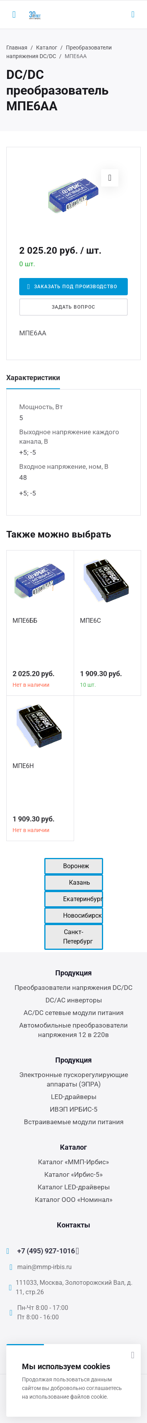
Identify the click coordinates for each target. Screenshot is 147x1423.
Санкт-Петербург (78, 936)
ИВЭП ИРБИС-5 (74, 1109)
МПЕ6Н (23, 766)
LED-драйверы (73, 1097)
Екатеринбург (83, 899)
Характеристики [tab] (33, 377)
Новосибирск (82, 915)
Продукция (73, 973)
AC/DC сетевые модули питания (73, 1013)
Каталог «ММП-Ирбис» (73, 1162)
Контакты (73, 1225)
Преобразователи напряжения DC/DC (73, 987)
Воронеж (76, 866)
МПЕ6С (90, 620)
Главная (16, 47)
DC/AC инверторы (73, 1000)
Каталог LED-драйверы (74, 1187)
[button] (109, 178)
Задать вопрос (73, 307)
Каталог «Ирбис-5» (73, 1174)
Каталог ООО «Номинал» (74, 1200)
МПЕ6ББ (25, 620)
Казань (79, 882)
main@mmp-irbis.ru (44, 1267)
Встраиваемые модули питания (73, 1122)
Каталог (46, 47)
